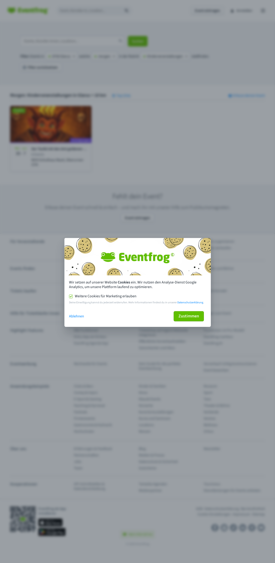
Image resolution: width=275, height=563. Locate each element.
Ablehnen (76, 316)
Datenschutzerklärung (190, 302)
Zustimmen (188, 316)
